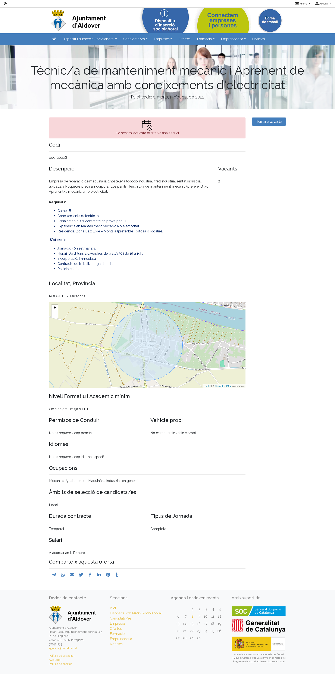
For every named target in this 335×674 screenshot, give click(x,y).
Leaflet (207, 386)
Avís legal (55, 659)
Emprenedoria (121, 639)
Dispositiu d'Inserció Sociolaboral (136, 613)
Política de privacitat (61, 655)
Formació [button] (204, 39)
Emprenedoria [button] (232, 39)
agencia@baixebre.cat (63, 648)
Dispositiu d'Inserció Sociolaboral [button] (88, 39)
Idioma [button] (301, 3)
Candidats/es (120, 618)
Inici (113, 608)
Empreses (118, 623)
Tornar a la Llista (269, 121)
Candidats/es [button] (134, 39)
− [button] (54, 314)
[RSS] (5, 3)
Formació (117, 634)
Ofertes (185, 39)
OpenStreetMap (223, 386)
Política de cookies (60, 663)
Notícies (258, 39)
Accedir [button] (322, 3)
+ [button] (54, 308)
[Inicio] (77, 19)
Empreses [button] (162, 39)
